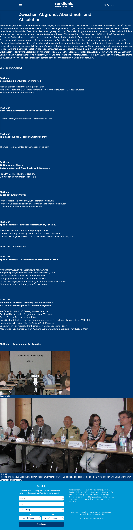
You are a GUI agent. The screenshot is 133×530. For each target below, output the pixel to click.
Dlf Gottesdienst (92, 494)
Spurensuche (84, 499)
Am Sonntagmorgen (77, 490)
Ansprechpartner (94, 512)
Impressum (75, 512)
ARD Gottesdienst (94, 490)
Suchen (110, 5)
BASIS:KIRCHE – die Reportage (88, 492)
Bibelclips (105, 492)
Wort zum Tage (97, 499)
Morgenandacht (94, 497)
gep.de (82, 514)
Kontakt (83, 512)
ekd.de (88, 514)
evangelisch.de (98, 514)
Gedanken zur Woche (77, 497)
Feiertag (104, 494)
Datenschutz (106, 512)
